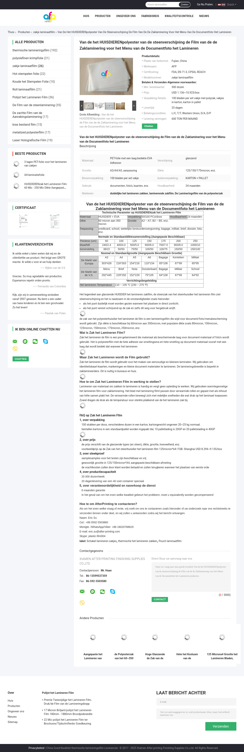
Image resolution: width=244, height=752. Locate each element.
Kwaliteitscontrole (179, 16)
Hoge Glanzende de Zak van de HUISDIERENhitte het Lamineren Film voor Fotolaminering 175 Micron (155, 656)
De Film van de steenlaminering (34, 105)
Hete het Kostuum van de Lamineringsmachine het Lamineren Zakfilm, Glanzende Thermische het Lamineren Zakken (187, 656)
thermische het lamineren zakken (137, 541)
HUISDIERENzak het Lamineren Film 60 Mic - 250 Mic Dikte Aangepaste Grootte (45, 188)
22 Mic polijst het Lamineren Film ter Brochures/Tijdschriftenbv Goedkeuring (67, 721)
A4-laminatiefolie (34, 174)
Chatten (148, 126)
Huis (86, 16)
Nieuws (204, 16)
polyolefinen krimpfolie (28, 58)
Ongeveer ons (126, 16)
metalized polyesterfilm (28, 132)
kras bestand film (24, 124)
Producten (102, 16)
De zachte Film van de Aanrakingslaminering (27, 115)
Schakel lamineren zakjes (102, 541)
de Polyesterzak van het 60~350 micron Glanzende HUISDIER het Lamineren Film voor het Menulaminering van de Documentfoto (124, 656)
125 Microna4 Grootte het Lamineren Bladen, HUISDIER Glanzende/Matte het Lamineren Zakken (222, 656)
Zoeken (184, 4)
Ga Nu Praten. (205, 4)
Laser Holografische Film (29, 140)
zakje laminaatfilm (44, 32)
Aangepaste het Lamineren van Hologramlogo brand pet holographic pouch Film (93, 656)
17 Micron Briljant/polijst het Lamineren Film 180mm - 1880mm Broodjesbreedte (68, 712)
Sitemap (13, 722)
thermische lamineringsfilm (31, 50)
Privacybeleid (36, 748)
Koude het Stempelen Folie (31, 81)
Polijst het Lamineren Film (30, 97)
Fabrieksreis (150, 16)
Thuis (11, 32)
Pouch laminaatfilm (170, 541)
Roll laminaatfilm (24, 89)
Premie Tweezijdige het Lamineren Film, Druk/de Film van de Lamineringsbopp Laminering (68, 702)
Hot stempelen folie (26, 74)
